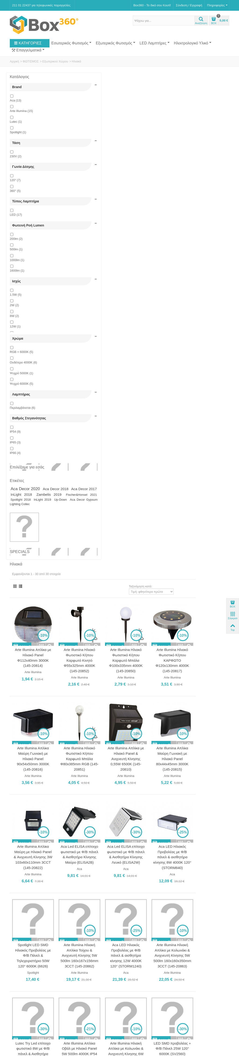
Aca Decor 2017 (34, 533)
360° (15, 202)
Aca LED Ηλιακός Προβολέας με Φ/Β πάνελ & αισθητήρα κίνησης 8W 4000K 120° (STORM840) (209, 351)
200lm (16, 257)
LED (16, 229)
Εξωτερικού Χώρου (55, 61)
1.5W (15, 317)
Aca (15, 104)
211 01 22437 (150, 947)
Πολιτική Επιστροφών (26, 967)
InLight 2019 (28, 548)
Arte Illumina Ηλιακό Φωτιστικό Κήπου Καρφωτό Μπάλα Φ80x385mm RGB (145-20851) (127, 258)
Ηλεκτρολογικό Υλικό (192, 43)
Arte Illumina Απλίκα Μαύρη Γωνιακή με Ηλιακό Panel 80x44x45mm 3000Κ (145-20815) (209, 258)
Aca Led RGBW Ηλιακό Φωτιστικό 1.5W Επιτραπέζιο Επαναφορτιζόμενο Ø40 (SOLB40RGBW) (168, 745)
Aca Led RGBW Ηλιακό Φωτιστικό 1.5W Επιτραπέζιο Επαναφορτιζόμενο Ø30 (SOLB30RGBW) (209, 647)
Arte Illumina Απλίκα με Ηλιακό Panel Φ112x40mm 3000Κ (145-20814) (87, 163)
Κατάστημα (19, 942)
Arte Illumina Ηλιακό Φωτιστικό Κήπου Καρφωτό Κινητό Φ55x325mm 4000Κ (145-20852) (127, 165)
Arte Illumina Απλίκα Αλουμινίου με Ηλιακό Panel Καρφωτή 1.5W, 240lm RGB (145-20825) (127, 647)
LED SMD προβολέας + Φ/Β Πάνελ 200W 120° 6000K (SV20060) (87, 838)
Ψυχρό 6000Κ (21, 410)
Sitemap (74, 1008)
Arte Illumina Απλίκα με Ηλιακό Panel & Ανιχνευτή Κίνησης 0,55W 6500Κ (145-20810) (168, 258)
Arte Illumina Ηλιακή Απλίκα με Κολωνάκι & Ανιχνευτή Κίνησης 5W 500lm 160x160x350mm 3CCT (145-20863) (209, 451)
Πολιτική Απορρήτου (25, 972)
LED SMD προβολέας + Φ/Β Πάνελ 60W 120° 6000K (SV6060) (87, 740)
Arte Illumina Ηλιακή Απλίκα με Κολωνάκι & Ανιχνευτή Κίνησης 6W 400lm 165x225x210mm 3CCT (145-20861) (168, 549)
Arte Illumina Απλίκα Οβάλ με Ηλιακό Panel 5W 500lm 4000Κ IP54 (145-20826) (127, 547)
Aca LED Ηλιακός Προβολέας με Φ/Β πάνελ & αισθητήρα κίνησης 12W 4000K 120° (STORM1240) (168, 449)
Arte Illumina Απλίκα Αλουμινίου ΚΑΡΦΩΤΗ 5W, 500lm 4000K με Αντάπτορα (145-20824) (87, 647)
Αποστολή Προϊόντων (26, 957)
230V (15, 163)
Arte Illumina (21, 114)
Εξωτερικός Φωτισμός (115, 43)
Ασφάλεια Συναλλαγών (27, 962)
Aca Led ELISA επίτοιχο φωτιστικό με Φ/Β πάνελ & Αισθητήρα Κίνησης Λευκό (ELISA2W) (168, 351)
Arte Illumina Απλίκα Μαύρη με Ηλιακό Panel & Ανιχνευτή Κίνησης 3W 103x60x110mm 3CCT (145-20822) (87, 353)
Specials (20, 600)
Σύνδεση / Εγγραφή (189, 5)
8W (14, 338)
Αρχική (14, 61)
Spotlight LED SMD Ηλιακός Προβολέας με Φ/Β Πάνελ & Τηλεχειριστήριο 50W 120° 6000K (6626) (86, 449)
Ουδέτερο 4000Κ (23, 388)
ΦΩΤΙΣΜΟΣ (31, 61)
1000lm (17, 278)
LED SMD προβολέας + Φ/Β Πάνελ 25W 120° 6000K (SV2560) (209, 544)
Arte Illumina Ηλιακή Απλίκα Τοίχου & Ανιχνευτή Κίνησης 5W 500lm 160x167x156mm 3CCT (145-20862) (127, 451)
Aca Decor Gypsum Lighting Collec (35, 550)
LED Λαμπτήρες (155, 43)
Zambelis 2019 (43, 538)
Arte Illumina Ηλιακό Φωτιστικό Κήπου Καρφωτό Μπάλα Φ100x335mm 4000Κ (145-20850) (168, 165)
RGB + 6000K (21, 378)
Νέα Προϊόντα (21, 1004)
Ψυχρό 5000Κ (21, 399)
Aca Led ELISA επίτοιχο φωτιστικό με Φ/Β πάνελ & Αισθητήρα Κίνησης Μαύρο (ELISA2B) (127, 351)
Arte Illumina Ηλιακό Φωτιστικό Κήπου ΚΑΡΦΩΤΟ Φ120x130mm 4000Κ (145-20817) (209, 165)
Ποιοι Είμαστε (21, 937)
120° (15, 191)
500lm (16, 268)
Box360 (39, 1026)
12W (15, 349)
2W (14, 327)
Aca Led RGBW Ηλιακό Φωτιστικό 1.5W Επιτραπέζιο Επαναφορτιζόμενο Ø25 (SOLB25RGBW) (168, 647)
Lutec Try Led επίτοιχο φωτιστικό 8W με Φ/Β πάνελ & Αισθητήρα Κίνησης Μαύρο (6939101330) (86, 549)
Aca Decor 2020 (26, 527)
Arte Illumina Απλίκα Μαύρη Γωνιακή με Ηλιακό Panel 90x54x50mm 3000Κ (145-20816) (86, 258)
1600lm (17, 289)
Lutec (16, 125)
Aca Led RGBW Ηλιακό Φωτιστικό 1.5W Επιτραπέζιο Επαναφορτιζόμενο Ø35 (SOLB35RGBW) (127, 745)
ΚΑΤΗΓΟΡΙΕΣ (28, 43)
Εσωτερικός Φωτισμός (71, 43)
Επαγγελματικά (28, 50)
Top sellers (19, 1008)
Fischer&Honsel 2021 (28, 543)
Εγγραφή (173, 1011)
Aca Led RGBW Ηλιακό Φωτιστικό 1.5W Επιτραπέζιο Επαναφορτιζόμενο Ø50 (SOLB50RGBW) (127, 843)
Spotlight (18, 136)
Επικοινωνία (20, 947)
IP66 (15, 486)
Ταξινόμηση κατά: (174, 97)
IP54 (15, 465)
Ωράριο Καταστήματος (85, 958)
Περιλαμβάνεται (22, 437)
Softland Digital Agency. (86, 1026)
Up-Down (46, 548)
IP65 (15, 476)
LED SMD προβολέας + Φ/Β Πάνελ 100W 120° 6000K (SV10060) (209, 740)
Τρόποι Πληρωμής (24, 952)
